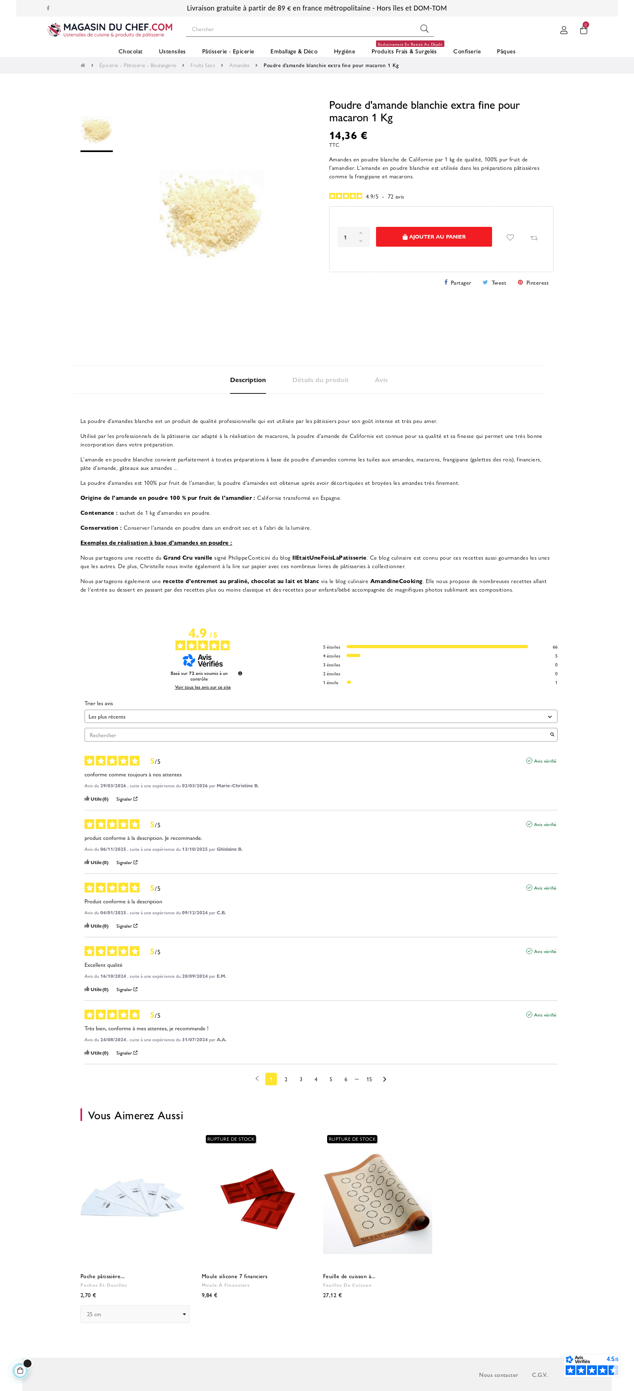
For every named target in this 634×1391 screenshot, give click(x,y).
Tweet (499, 282)
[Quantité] (354, 237)
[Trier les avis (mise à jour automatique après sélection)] (321, 716)
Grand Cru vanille (188, 557)
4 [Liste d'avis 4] (316, 1079)
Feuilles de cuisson (347, 1284)
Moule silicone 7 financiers (234, 1276)
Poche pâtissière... (102, 1276)
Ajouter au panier (434, 237)
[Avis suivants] (384, 1079)
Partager (461, 282)
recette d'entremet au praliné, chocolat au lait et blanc (241, 581)
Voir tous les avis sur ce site (203, 686)
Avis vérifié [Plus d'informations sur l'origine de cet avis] (545, 760)
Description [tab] (248, 379)
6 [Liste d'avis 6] (345, 1079)
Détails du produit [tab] (320, 379)
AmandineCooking (396, 581)
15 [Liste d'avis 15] (369, 1079)
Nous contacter (498, 1374)
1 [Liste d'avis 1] (271, 1079)
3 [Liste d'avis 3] (301, 1079)
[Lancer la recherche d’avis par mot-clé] (552, 735)
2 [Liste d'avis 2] (286, 1079)
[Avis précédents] (257, 1078)
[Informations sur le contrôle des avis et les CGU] (240, 673)
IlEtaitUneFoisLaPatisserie (329, 557)
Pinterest (537, 282)
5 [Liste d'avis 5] (331, 1079)
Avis (381, 379)
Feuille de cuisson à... (349, 1276)
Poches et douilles (103, 1284)
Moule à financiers (226, 1284)
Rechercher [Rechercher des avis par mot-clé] (317, 735)
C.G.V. (539, 1374)
